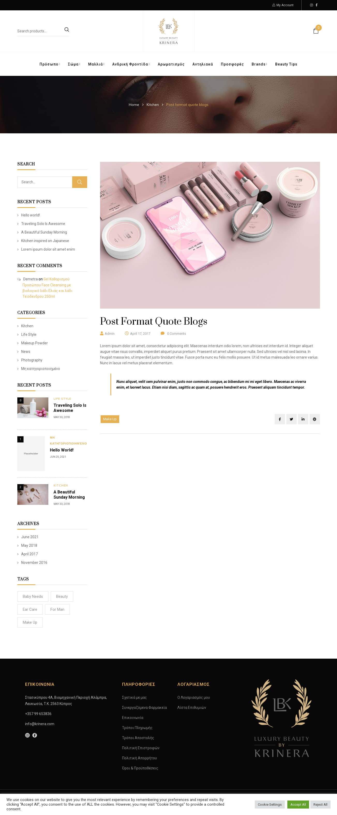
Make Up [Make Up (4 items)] (30, 622)
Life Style (28, 334)
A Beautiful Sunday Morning (44, 232)
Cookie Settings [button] (270, 804)
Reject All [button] (320, 804)
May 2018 (29, 545)
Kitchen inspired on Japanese (45, 241)
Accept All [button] (298, 804)
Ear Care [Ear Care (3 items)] (30, 609)
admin (110, 334)
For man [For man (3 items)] (57, 609)
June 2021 (30, 537)
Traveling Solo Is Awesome (43, 224)
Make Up (110, 419)
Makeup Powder (34, 343)
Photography (31, 360)
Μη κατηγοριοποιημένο (40, 369)
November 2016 (34, 563)
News (25, 352)
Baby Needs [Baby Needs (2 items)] (33, 596)
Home (134, 104)
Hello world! (30, 215)
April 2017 (29, 554)
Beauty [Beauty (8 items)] (62, 596)
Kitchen (153, 104)
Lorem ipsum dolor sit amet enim (48, 249)
